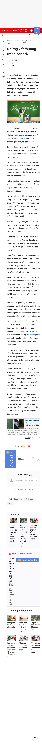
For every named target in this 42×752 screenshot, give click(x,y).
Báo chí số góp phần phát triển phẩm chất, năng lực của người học (11, 650)
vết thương (31, 335)
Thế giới (30, 35)
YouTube (13, 30)
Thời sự (24, 35)
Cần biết (19, 30)
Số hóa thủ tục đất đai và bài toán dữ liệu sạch (35, 647)
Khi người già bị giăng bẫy (11, 625)
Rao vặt (25, 30)
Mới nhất (7, 35)
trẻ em (20, 363)
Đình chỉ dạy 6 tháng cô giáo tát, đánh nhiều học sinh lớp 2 (13, 533)
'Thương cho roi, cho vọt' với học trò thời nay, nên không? (33, 532)
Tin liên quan (15, 515)
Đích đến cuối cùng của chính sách (23, 646)
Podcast (5, 30)
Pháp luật (36, 35)
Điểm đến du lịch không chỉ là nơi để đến (23, 627)
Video (19, 35)
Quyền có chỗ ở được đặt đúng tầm (35, 626)
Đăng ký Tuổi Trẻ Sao (37, 30)
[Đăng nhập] (31, 30)
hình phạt (23, 138)
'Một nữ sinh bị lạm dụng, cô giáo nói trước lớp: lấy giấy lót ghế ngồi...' (23, 535)
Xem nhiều (14, 35)
